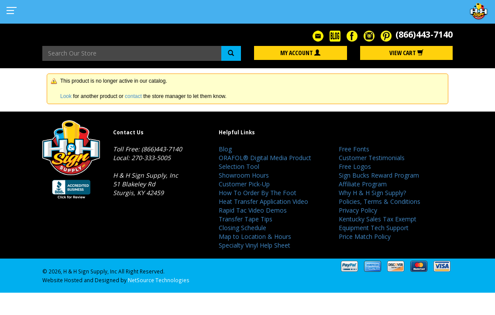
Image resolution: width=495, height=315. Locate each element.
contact (133, 96)
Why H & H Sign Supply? (372, 193)
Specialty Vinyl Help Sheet (254, 245)
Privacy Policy (358, 210)
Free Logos (355, 166)
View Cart (406, 53)
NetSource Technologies (158, 280)
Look (66, 96)
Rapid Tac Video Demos (253, 210)
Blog (225, 149)
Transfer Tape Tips (245, 219)
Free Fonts (354, 149)
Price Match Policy (365, 236)
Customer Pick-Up (244, 184)
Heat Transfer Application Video (263, 201)
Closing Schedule (242, 228)
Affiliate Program (363, 184)
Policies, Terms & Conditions (379, 201)
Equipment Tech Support (374, 228)
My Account (300, 53)
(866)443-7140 (424, 34)
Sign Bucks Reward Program (379, 175)
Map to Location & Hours (255, 236)
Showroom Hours (244, 175)
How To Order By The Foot (257, 193)
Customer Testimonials (372, 158)
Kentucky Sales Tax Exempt (377, 219)
